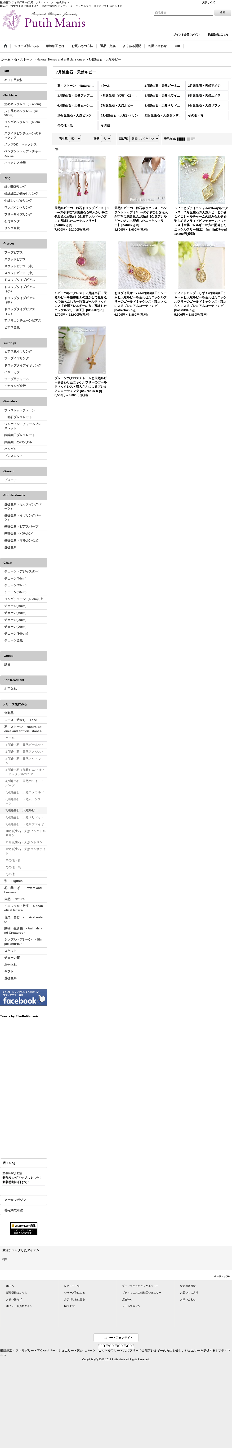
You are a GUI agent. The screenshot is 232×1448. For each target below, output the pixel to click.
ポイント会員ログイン (187, 34)
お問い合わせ (188, 1299)
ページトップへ (222, 1276)
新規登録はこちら (218, 34)
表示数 (63, 138)
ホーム (10, 1286)
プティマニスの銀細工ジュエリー (141, 1292)
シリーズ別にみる (74, 1292)
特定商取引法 (13, 1210)
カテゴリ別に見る (74, 1299)
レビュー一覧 (72, 1286)
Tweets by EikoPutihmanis (19, 1016)
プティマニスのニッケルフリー (140, 1286)
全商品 (8, 713)
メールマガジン (15, 1200)
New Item (69, 1306)
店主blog (127, 1299)
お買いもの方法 (189, 1292)
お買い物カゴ (14, 1299)
